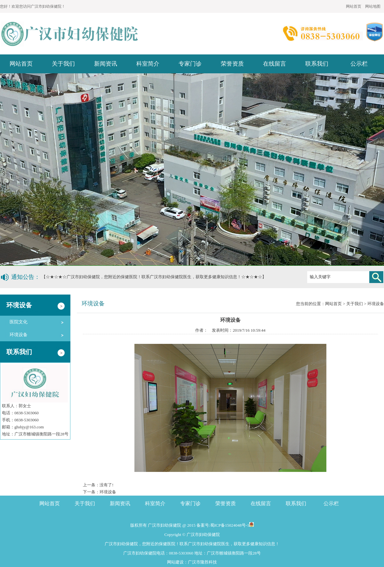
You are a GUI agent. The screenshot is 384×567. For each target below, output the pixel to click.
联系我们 (316, 64)
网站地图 (372, 6)
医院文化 (19, 322)
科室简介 (147, 64)
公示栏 (359, 64)
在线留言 (274, 64)
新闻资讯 (105, 64)
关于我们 (63, 64)
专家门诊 (190, 64)
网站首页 (353, 6)
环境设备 (19, 334)
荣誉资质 (232, 64)
